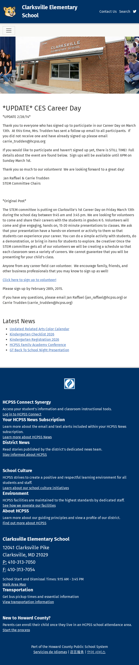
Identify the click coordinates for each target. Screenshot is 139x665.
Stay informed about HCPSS (25, 455)
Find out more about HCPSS (24, 523)
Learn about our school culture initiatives (36, 488)
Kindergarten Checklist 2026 (32, 334)
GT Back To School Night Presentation (39, 350)
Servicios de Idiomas (50, 652)
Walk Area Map (14, 584)
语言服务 (77, 652)
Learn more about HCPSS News (27, 437)
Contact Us (108, 11)
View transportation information (28, 602)
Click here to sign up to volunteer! (29, 280)
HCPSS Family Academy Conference (38, 345)
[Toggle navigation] (9, 30)
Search (124, 11)
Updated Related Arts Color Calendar (39, 329)
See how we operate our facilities (29, 505)
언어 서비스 (96, 652)
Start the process (16, 630)
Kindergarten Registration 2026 (34, 339)
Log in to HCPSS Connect (22, 414)
